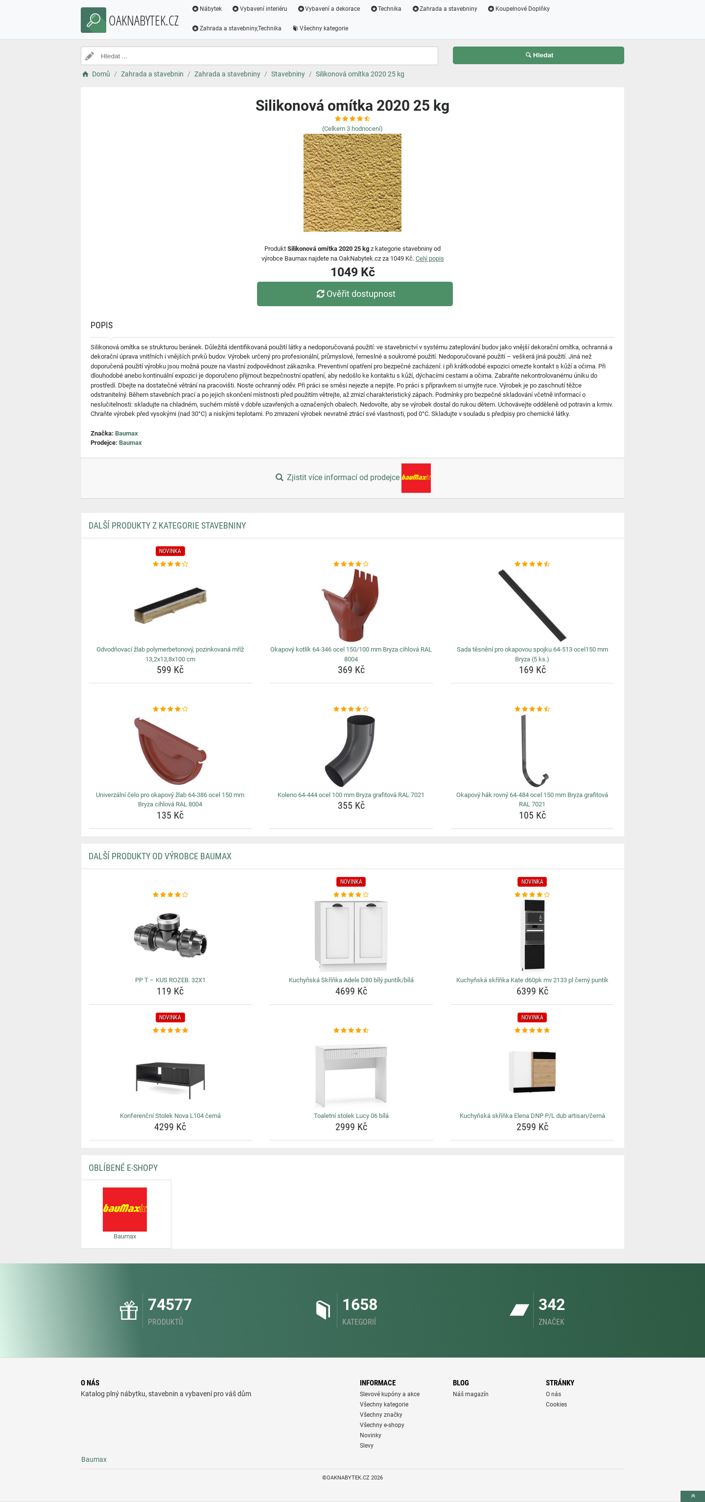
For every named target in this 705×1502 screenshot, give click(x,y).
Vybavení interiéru (259, 8)
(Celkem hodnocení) (352, 128)
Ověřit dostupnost (355, 293)
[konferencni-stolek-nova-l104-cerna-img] (170, 1072)
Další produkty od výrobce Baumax (160, 856)
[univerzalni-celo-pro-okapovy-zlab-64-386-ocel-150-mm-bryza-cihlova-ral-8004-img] (170, 751)
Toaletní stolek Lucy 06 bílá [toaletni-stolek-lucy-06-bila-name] (351, 1115)
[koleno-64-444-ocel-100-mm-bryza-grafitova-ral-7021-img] (351, 751)
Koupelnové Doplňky (518, 8)
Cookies (556, 1404)
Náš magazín (471, 1394)
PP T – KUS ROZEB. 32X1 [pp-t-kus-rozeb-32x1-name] (170, 980)
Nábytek (206, 8)
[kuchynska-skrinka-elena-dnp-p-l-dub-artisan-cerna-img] (532, 1072)
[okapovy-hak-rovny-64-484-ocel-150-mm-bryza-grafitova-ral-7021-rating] (532, 709)
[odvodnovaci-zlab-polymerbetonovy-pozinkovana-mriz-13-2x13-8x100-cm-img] (170, 605)
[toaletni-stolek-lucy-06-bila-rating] (351, 1031)
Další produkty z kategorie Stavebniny (167, 525)
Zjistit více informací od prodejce (352, 478)
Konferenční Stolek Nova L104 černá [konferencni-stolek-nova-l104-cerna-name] (170, 1115)
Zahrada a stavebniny (444, 8)
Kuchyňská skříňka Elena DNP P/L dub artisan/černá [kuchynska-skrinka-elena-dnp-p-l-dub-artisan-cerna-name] (532, 1115)
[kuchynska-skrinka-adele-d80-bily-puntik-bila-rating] (351, 895)
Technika (385, 8)
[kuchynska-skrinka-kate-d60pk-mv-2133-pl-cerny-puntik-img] (532, 936)
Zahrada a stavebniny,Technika (236, 28)
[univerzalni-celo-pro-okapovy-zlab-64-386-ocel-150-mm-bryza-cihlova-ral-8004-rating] (170, 709)
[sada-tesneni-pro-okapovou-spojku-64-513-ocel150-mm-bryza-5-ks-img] (532, 605)
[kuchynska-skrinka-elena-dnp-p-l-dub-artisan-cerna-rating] (532, 1031)
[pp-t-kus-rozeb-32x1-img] (170, 936)
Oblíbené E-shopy (123, 1168)
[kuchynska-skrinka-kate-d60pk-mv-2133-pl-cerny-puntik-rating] (532, 895)
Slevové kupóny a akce (390, 1394)
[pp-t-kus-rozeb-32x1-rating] (170, 895)
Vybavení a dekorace (328, 8)
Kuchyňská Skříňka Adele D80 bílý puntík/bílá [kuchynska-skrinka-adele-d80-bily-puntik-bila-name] (351, 980)
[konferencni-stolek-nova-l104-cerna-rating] (170, 1031)
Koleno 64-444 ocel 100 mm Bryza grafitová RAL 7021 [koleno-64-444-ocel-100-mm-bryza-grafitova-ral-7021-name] (351, 795)
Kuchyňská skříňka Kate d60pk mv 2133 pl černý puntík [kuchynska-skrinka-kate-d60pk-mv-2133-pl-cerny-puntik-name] (532, 980)
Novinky (370, 1435)
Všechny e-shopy (382, 1425)
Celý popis (430, 258)
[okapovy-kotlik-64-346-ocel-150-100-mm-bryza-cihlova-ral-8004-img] (351, 605)
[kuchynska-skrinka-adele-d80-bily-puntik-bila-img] (351, 936)
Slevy (367, 1445)
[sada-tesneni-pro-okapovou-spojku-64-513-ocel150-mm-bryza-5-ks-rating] (532, 564)
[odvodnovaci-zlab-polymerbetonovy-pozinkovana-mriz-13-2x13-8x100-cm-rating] (170, 564)
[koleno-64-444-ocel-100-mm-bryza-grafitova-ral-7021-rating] (351, 709)
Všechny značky (381, 1414)
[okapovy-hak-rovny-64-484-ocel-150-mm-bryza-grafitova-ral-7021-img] (532, 751)
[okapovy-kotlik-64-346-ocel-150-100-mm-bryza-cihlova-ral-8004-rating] (351, 564)
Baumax (126, 433)
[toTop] (693, 1496)
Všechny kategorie (319, 28)
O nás (553, 1394)
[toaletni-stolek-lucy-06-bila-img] (351, 1072)
